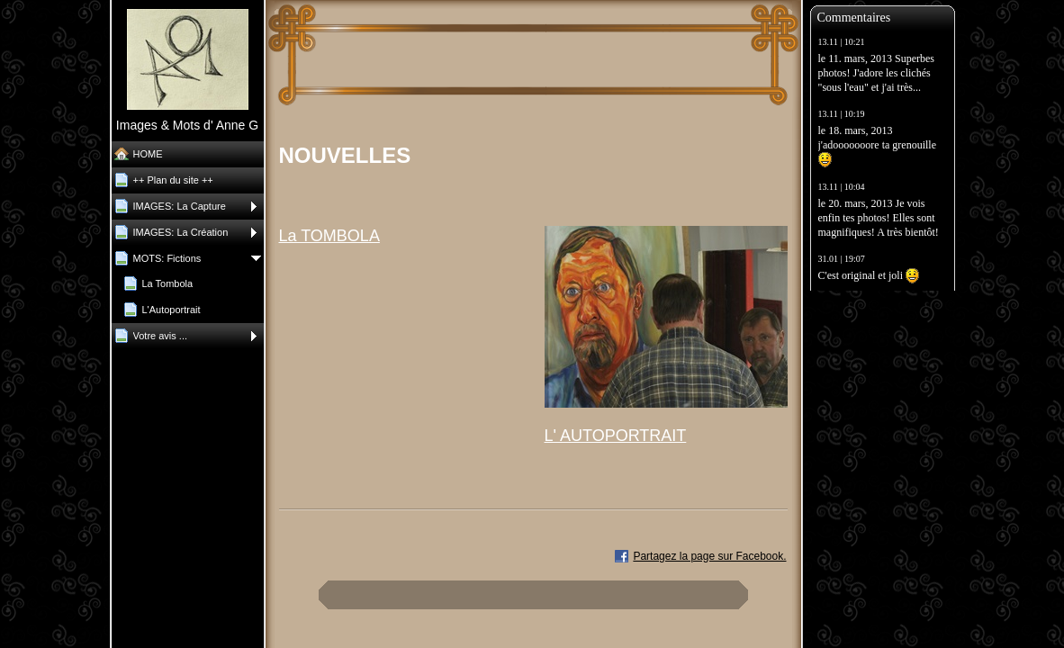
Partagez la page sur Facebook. (709, 556)
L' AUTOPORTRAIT (616, 436)
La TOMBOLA (329, 236)
